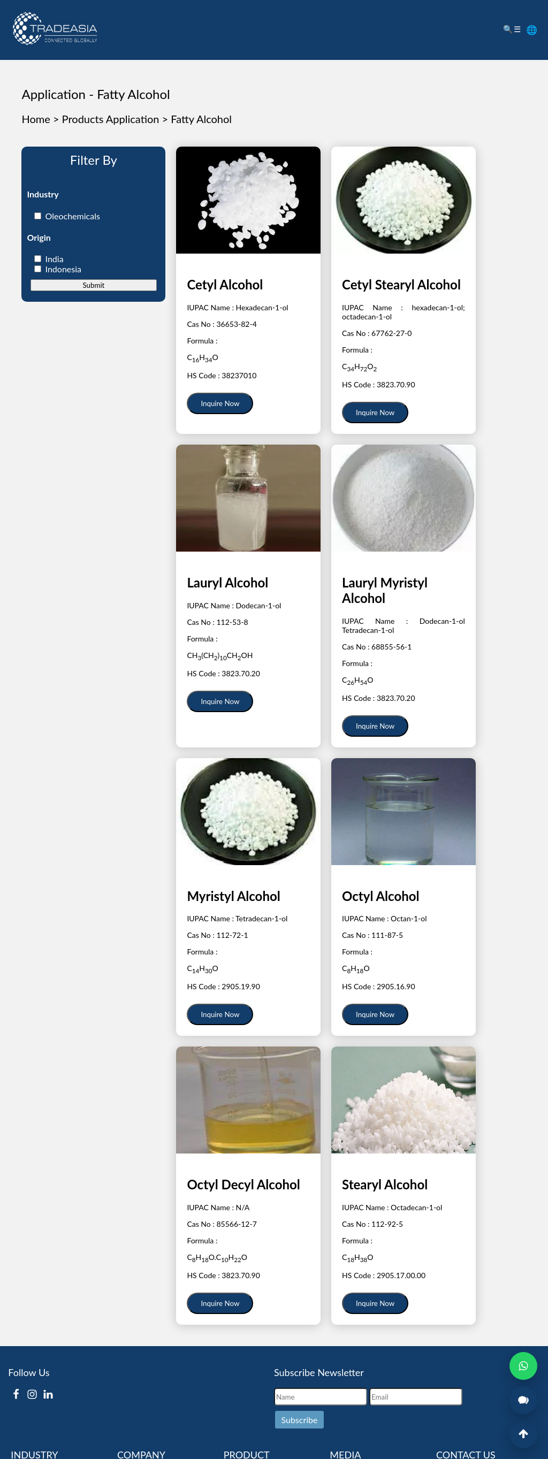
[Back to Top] (523, 1434)
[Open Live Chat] (523, 1400)
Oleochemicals (72, 216)
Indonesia (63, 269)
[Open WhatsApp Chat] (523, 1366)
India (54, 259)
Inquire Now (220, 403)
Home (35, 118)
